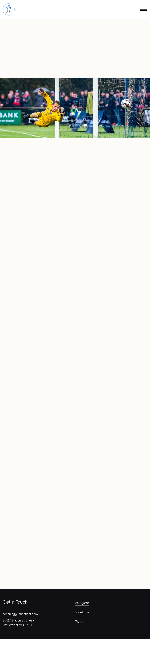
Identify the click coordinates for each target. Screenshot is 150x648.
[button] (133, 9)
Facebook (82, 621)
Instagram (82, 611)
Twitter (80, 630)
